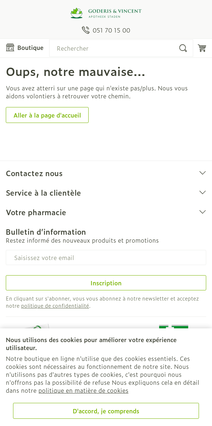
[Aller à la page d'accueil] (106, 13)
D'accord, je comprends (106, 410)
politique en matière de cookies (83, 390)
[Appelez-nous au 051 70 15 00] (106, 30)
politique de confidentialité (55, 305)
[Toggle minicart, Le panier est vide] (202, 48)
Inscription (106, 282)
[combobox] (121, 48)
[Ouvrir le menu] (24, 47)
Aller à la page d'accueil (47, 115)
